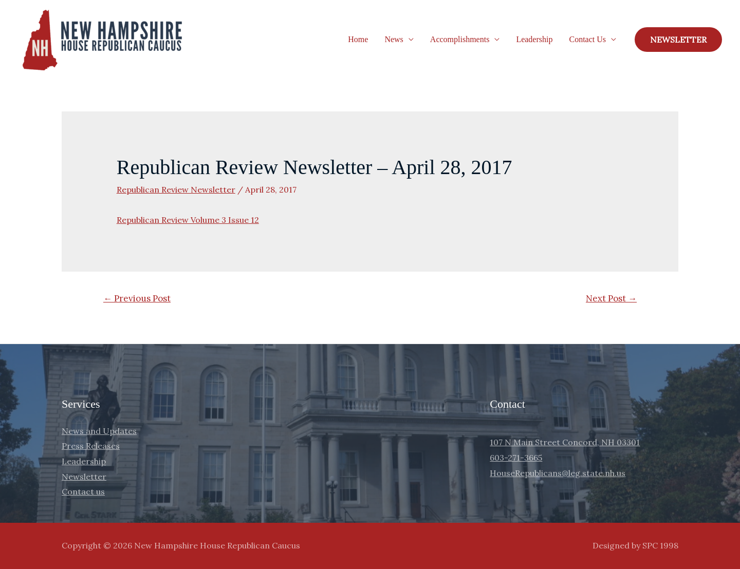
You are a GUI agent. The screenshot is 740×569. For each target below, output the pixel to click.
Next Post (611, 298)
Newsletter (84, 476)
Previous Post (137, 298)
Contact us (83, 491)
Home (358, 39)
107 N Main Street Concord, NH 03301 (565, 442)
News (393, 39)
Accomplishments (460, 39)
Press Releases (91, 446)
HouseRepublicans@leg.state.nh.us (557, 473)
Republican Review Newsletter (176, 189)
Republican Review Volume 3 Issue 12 (188, 220)
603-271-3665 (516, 457)
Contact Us (587, 39)
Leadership (534, 39)
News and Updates (99, 431)
